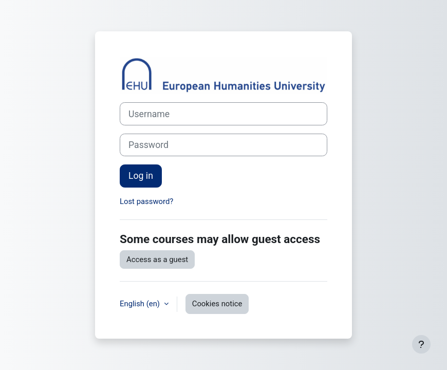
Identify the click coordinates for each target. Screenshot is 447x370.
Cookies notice (217, 303)
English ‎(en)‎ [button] (141, 303)
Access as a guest (157, 259)
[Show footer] (421, 344)
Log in (140, 176)
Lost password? (146, 201)
